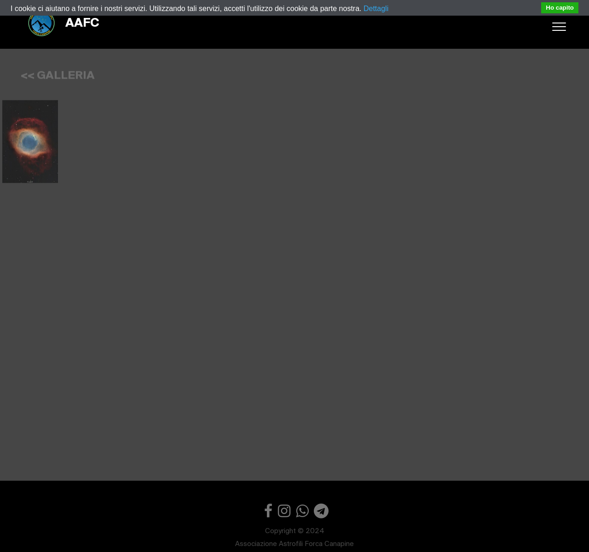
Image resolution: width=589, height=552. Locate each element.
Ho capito (560, 7)
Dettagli (376, 8)
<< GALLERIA (58, 73)
